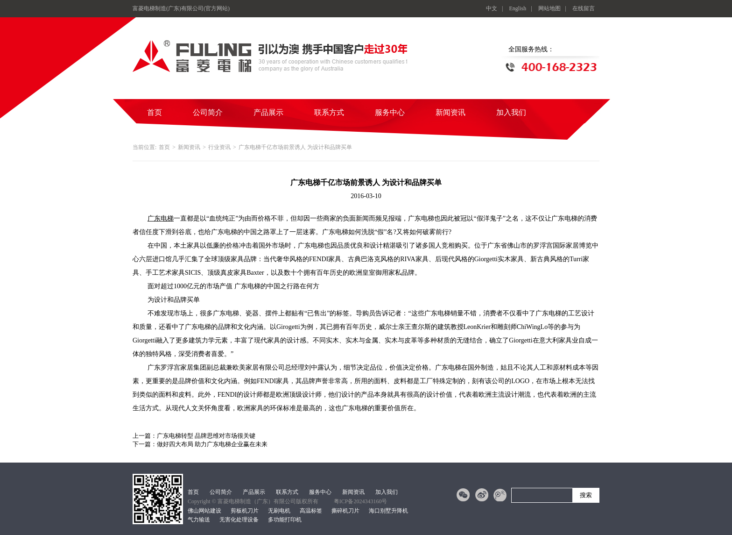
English (518, 8)
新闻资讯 (450, 112)
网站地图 (549, 8)
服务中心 (390, 112)
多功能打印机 (285, 519)
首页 (154, 112)
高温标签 (311, 510)
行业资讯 (219, 147)
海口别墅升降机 (388, 510)
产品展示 (268, 112)
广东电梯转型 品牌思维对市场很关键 (206, 435)
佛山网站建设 (204, 510)
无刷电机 (279, 510)
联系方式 (329, 112)
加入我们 (511, 112)
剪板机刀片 (245, 510)
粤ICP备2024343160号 (360, 501)
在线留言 (583, 8)
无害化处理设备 (239, 519)
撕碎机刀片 (345, 510)
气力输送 (199, 519)
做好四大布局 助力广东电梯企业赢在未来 (212, 444)
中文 (491, 8)
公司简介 (208, 112)
